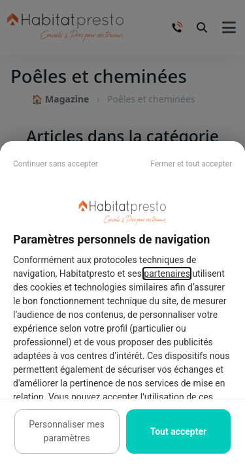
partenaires (167, 273)
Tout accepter (178, 431)
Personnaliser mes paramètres (67, 431)
